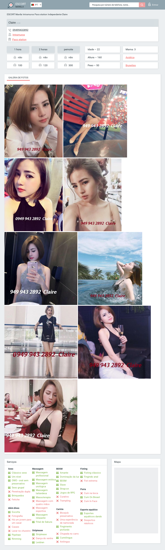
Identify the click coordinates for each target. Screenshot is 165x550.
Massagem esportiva (42, 509)
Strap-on (64, 488)
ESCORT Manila (14, 14)
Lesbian (40, 542)
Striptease (41, 534)
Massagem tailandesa (42, 492)
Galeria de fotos (18, 77)
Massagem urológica (42, 485)
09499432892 (20, 29)
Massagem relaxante (42, 516)
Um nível (16, 476)
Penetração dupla (21, 491)
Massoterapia (43, 497)
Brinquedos (18, 495)
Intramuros (28, 14)
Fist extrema (90, 480)
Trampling (65, 500)
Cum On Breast (92, 497)
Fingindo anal (91, 476)
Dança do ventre (44, 538)
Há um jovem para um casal (21, 521)
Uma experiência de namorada (69, 521)
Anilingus (65, 541)
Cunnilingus (66, 537)
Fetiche (16, 499)
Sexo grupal (18, 487)
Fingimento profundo (66, 528)
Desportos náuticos (89, 522)
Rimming (16, 538)
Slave (63, 484)
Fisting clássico (92, 472)
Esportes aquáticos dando (93, 515)
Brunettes (131, 65)
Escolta (16, 512)
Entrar (153, 4)
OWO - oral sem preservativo (20, 482)
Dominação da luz (69, 476)
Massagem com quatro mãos (44, 503)
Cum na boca (91, 493)
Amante (64, 472)
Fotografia (17, 516)
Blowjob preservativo (66, 514)
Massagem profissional (42, 474)
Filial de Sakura (44, 521)
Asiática (130, 57)
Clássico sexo (19, 472)
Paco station (41, 14)
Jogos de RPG (67, 492)
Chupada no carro (69, 533)
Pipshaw (16, 534)
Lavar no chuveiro (21, 530)
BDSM (63, 480)
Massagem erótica (46, 479)
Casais (15, 526)
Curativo (64, 496)
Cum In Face (90, 501)
